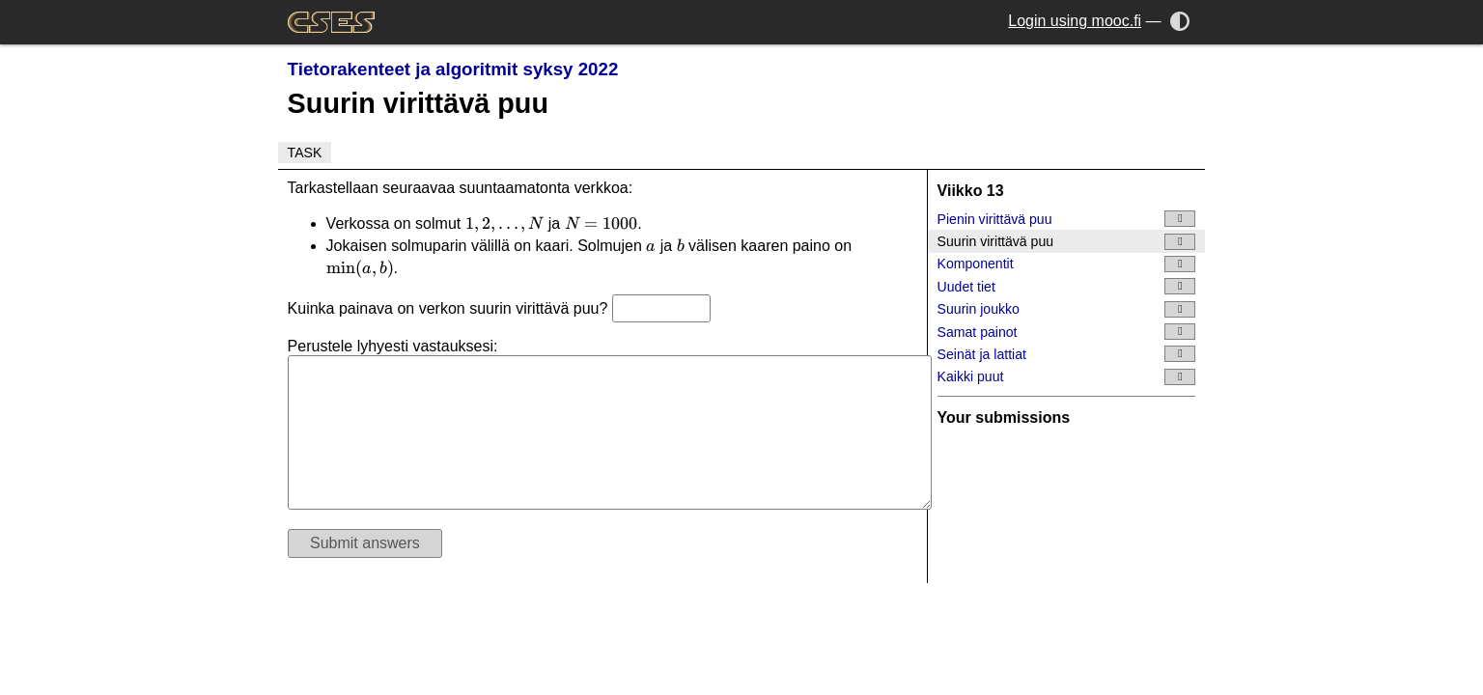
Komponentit (1066, 264)
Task (305, 152)
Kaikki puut (1066, 377)
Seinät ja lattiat (1066, 354)
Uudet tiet (1066, 286)
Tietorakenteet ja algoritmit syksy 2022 (453, 69)
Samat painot (1066, 331)
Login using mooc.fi (1074, 21)
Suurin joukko (1066, 309)
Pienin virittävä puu (1066, 218)
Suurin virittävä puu (1066, 242)
